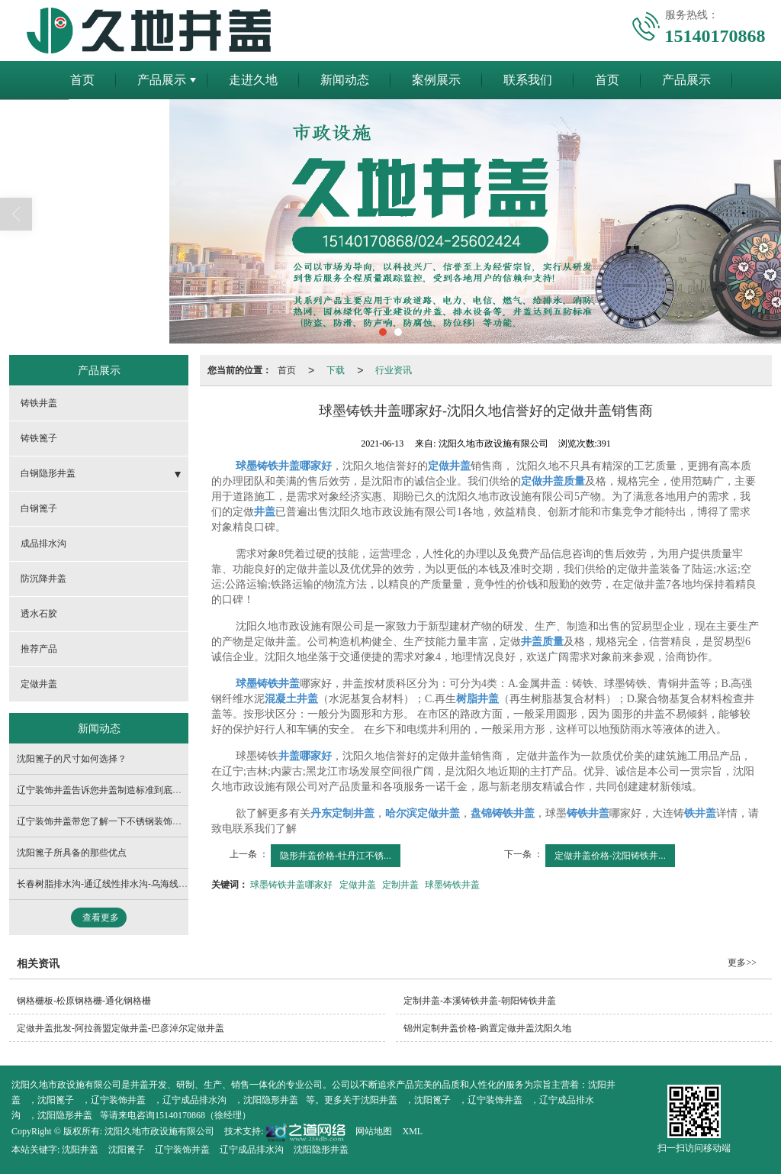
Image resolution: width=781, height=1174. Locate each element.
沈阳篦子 (55, 1100)
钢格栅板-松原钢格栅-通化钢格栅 (84, 1000)
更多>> (742, 962)
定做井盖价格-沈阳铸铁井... (610, 855)
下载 (335, 370)
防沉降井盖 (43, 578)
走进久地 (253, 79)
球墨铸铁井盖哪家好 (291, 884)
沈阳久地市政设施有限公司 (159, 1131)
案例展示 (436, 79)
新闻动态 (344, 79)
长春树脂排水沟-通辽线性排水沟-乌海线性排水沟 (116, 884)
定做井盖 (357, 884)
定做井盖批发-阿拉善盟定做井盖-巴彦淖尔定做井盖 (120, 1028)
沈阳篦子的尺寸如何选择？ (72, 758)
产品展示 (161, 79)
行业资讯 (393, 370)
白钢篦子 (39, 508)
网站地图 (373, 1131)
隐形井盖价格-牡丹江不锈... (335, 855)
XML (412, 1131)
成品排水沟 (43, 543)
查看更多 (100, 917)
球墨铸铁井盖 (452, 884)
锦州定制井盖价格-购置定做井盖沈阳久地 (487, 1028)
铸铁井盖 (39, 403)
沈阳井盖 (379, 1100)
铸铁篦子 (39, 438)
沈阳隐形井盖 (270, 1100)
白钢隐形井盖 (48, 473)
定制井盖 (400, 884)
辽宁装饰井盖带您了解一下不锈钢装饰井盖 (104, 821)
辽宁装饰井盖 (118, 1100)
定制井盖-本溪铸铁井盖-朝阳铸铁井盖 (479, 1000)
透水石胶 (39, 613)
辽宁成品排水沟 (194, 1100)
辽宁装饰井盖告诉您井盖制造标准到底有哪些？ (113, 790)
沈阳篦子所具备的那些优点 (72, 852)
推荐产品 (39, 648)
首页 (82, 79)
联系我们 (527, 79)
